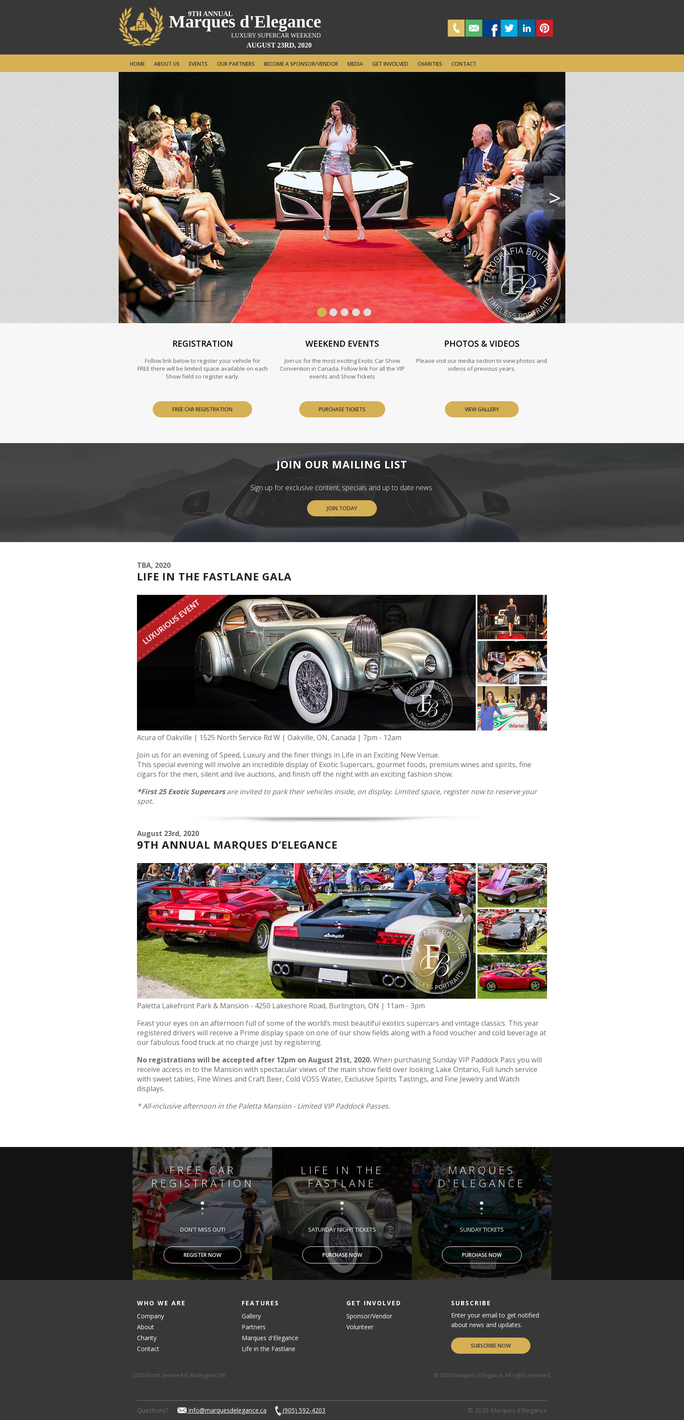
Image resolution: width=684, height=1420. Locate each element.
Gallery (251, 1316)
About (145, 1327)
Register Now (202, 1255)
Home (137, 64)
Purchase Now (342, 1255)
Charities (429, 64)
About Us (167, 64)
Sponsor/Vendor (369, 1316)
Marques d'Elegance (245, 21)
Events (198, 64)
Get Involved (390, 64)
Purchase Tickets (342, 409)
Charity (147, 1338)
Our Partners (236, 64)
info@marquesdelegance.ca (222, 1410)
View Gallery (482, 409)
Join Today (342, 508)
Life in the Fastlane (268, 1349)
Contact (463, 64)
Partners (254, 1327)
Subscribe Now (491, 1345)
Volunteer (359, 1327)
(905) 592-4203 (300, 1410)
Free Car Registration (202, 409)
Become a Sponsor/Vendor (301, 64)
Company (150, 1316)
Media (355, 64)
